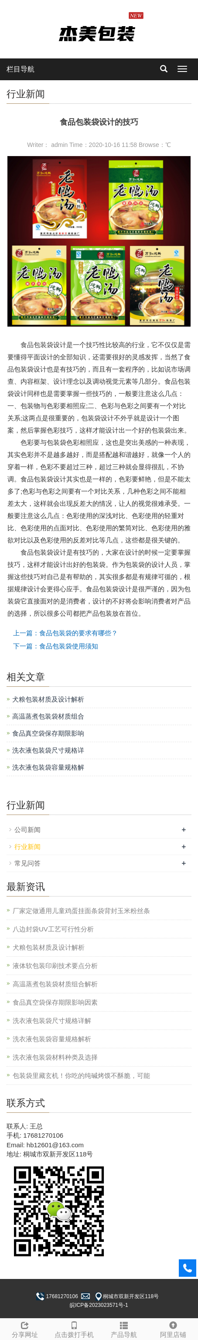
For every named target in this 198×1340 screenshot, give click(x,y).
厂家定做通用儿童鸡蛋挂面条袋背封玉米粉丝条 (81, 910)
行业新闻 (27, 846)
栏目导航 (20, 69)
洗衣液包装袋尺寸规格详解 (52, 1020)
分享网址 (25, 1328)
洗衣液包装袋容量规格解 (48, 767)
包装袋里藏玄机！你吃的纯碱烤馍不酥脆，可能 (81, 1075)
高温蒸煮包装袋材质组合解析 (55, 984)
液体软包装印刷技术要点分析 (55, 965)
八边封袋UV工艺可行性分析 (53, 929)
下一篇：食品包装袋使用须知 (55, 646)
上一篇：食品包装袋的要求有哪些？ (65, 633)
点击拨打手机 (74, 1328)
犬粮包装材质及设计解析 (48, 699)
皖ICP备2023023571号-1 (99, 1305)
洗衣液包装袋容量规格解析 (52, 1039)
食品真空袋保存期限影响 (48, 733)
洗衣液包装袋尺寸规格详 (48, 750)
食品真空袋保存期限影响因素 (55, 1002)
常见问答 (27, 863)
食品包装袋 (36, 344)
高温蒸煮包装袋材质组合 (48, 716)
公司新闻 (27, 829)
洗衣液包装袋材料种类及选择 (55, 1057)
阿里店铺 (173, 1328)
